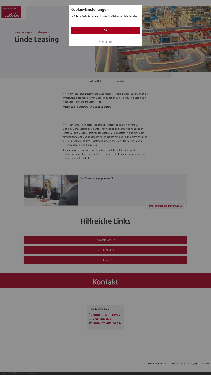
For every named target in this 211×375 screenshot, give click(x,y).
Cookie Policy (105, 42)
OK (105, 30)
